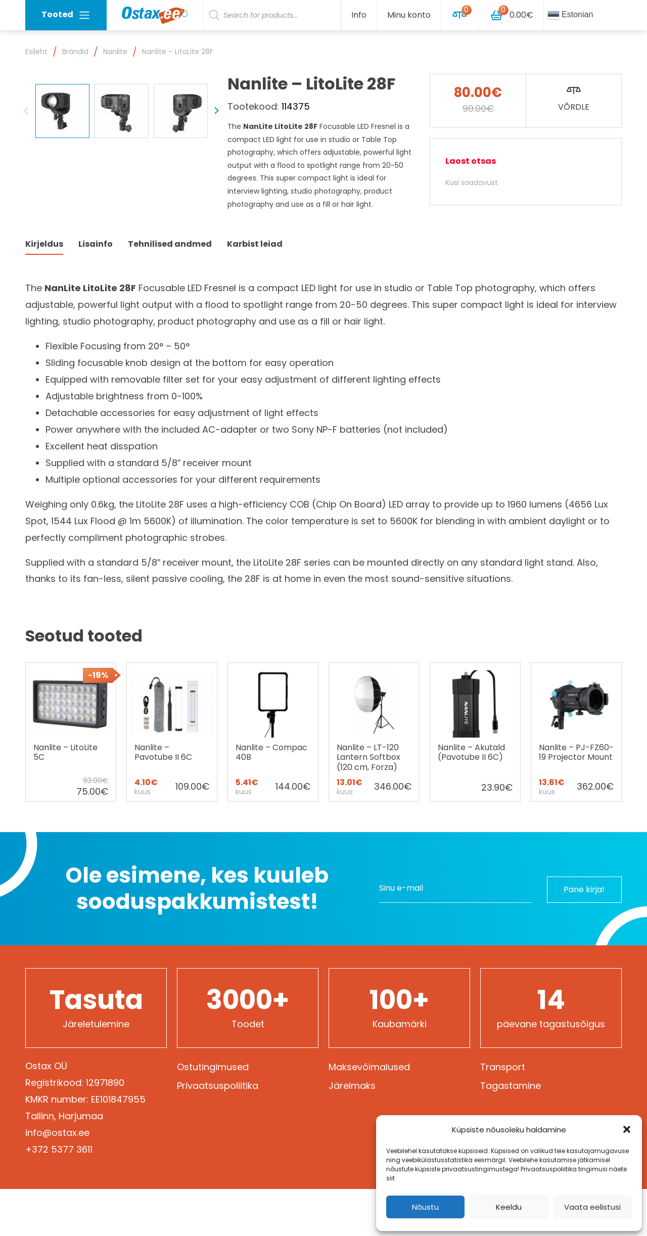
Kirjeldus (44, 291)
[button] (627, 1129)
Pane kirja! (581, 935)
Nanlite (115, 52)
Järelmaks (352, 1132)
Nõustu (425, 1207)
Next (216, 239)
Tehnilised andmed (170, 291)
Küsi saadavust (471, 182)
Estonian (570, 15)
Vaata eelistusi (592, 1207)
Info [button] (358, 15)
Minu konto (409, 15)
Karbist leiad (255, 291)
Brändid (75, 52)
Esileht (36, 52)
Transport (502, 1114)
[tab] (44, 291)
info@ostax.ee (57, 1179)
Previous (26, 239)
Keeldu (509, 1207)
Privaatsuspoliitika (217, 1132)
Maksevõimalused (369, 1114)
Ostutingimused (213, 1114)
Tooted (65, 15)
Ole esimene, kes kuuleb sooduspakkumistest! (197, 935)
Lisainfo (95, 291)
